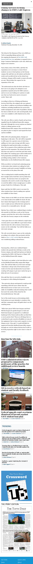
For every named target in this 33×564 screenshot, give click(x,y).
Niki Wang (5, 368)
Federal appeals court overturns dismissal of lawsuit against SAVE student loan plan (16, 414)
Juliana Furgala (7, 43)
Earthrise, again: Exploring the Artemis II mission (14, 461)
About (20, 562)
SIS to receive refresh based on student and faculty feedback (15, 389)
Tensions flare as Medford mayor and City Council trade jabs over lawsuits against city (15, 446)
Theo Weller (6, 418)
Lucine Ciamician (15, 418)
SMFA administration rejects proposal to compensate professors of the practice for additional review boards (15, 362)
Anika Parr (6, 442)
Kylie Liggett (6, 464)
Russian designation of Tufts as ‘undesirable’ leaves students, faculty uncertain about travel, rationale (16, 454)
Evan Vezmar (6, 392)
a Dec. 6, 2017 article (12, 237)
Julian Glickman (15, 442)
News (3, 562)
